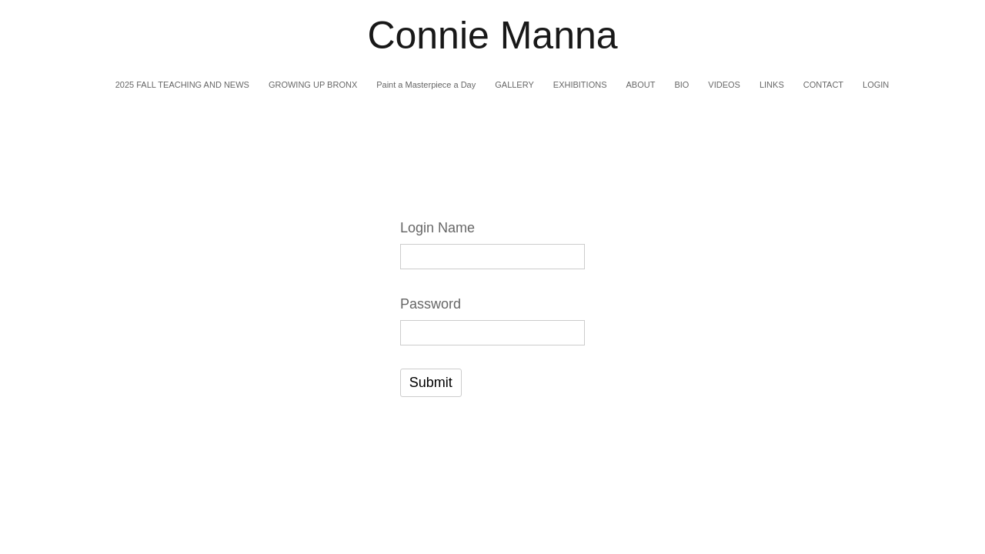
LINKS (772, 84)
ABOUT (640, 84)
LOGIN (876, 84)
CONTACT (823, 84)
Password (430, 304)
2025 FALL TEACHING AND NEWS (182, 84)
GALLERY (514, 84)
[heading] (492, 36)
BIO (681, 84)
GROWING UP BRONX (313, 84)
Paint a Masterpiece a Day (426, 84)
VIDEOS (724, 84)
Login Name (437, 227)
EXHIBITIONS (580, 84)
